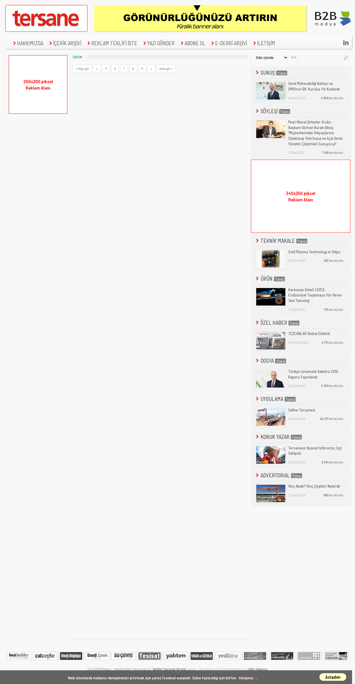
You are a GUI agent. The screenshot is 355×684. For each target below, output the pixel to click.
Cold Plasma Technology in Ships (314, 251)
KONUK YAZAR (278, 436)
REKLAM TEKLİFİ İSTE (111, 43)
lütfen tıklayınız (257, 669)
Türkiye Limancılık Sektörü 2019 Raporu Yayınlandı (313, 374)
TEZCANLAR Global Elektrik (309, 333)
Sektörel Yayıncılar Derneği (169, 669)
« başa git (82, 69)
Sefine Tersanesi (301, 410)
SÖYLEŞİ (272, 111)
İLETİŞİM (263, 43)
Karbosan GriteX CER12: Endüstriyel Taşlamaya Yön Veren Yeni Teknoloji (315, 295)
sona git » (166, 69)
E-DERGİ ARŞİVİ (228, 43)
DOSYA (270, 360)
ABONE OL (192, 43)
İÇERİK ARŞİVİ (64, 43)
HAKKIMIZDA (27, 43)
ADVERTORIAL (278, 475)
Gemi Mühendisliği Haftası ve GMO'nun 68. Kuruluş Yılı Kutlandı (314, 86)
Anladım (332, 677)
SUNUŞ (271, 72)
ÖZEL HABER (277, 322)
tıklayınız (246, 677)
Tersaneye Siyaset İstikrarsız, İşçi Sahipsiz (315, 451)
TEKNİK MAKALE (281, 240)
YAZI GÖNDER (158, 43)
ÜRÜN (270, 278)
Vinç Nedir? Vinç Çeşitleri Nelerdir (314, 486)
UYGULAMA (275, 398)
